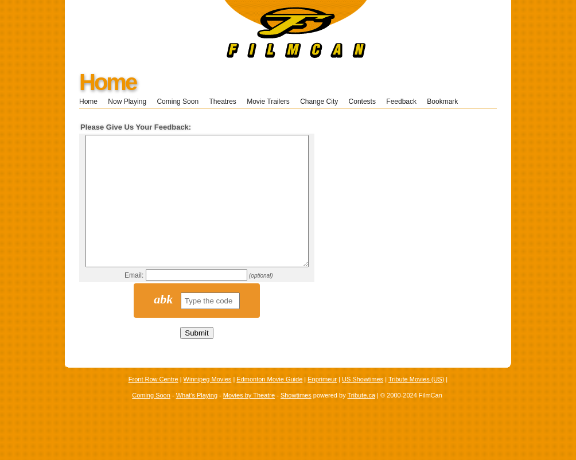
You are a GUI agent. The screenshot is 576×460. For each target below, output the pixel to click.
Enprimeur (322, 404)
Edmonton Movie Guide (269, 404)
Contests (362, 102)
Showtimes (296, 421)
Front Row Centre (153, 404)
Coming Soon (178, 102)
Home (107, 82)
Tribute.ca (362, 421)
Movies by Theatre (249, 421)
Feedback (401, 102)
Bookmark (446, 102)
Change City (319, 102)
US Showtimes (362, 404)
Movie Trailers (268, 102)
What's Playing (196, 421)
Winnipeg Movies (208, 404)
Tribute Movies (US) (416, 404)
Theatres (222, 102)
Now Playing (127, 102)
